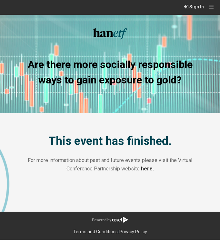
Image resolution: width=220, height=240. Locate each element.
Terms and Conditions (95, 231)
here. (147, 169)
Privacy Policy (133, 231)
